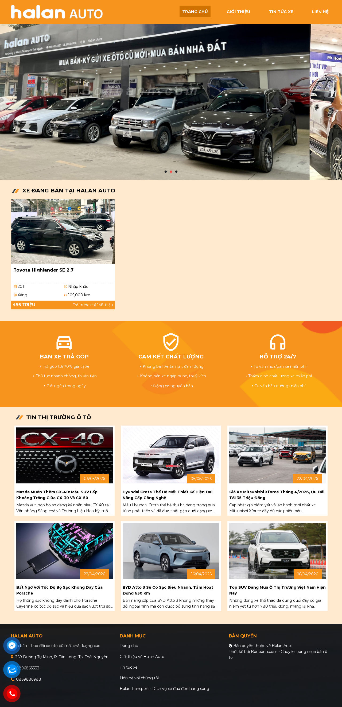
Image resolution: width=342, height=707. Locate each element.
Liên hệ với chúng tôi (139, 678)
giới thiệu (238, 11)
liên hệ (320, 11)
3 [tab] (176, 172)
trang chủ (195, 11)
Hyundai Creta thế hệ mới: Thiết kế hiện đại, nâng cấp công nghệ (168, 495)
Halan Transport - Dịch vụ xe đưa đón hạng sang (164, 688)
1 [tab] (165, 172)
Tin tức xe (129, 667)
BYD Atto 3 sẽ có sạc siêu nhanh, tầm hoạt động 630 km (168, 590)
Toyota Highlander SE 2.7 (43, 270)
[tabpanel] (171, 90)
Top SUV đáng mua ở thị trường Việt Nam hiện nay (277, 590)
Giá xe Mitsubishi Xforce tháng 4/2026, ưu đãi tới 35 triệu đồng (276, 495)
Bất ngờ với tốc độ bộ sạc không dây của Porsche (59, 590)
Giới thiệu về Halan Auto (142, 656)
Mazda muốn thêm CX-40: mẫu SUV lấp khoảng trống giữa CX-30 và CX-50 (57, 495)
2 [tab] (171, 172)
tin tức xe (281, 11)
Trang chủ (129, 645)
